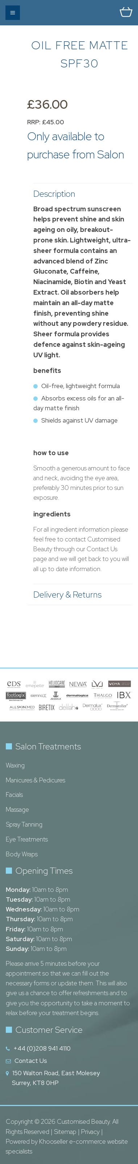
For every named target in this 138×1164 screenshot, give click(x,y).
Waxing (15, 765)
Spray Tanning (24, 824)
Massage (17, 810)
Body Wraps (22, 854)
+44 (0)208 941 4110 (42, 1048)
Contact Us (30, 1061)
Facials (14, 795)
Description (79, 193)
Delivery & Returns (79, 594)
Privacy (90, 1132)
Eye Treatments (27, 839)
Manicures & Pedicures (35, 780)
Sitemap (65, 1132)
